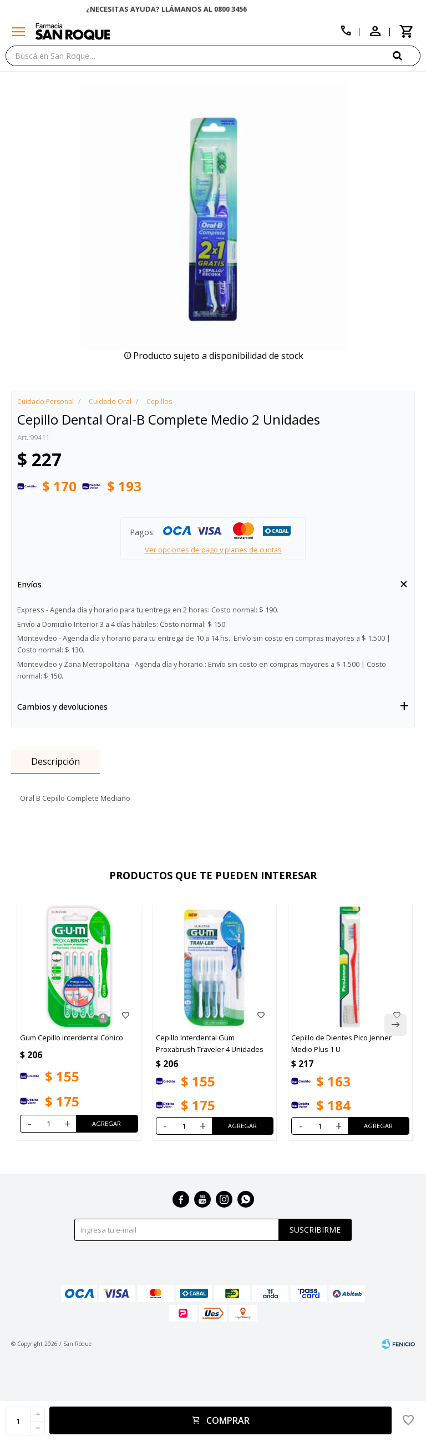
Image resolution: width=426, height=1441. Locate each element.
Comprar (228, 1420)
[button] (406, 55)
